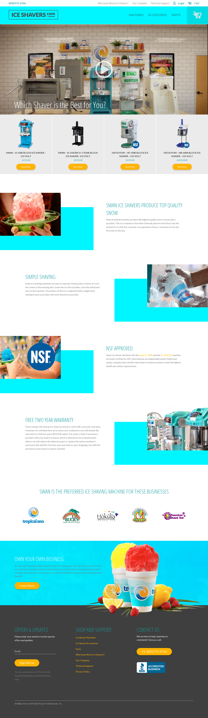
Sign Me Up (27, 662)
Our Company (139, 3)
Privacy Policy (27, 676)
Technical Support (160, 3)
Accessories (157, 15)
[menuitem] (136, 13)
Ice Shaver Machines (86, 637)
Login (178, 3)
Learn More (27, 585)
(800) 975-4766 (17, 3)
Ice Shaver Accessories (87, 643)
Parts (176, 15)
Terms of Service (44, 676)
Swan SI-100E (146, 355)
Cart (193, 3)
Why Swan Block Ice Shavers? (113, 3)
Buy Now (25, 166)
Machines (136, 15)
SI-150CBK (166, 355)
